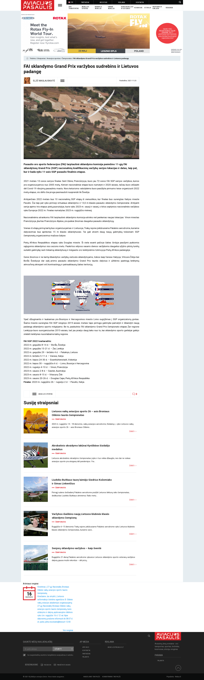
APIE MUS (85, 647)
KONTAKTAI (140, 2)
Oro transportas (74, 7)
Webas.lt (178, 677)
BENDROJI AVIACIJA (98, 7)
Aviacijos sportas (54, 58)
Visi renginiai (68, 630)
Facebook (47, 665)
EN (70, 2)
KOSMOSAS (138, 8)
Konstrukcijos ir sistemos (127, 7)
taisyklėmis (52, 655)
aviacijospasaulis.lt (116, 647)
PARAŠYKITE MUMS (64, 665)
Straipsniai (41, 58)
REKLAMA (121, 2)
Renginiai (169, 8)
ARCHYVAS (103, 2)
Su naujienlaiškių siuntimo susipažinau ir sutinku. (50, 655)
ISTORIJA (147, 8)
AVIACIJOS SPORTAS (85, 7)
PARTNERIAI (85, 2)
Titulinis (33, 58)
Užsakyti (58, 649)
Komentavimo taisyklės (111, 677)
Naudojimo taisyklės (91, 677)
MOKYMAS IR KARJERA (157, 7)
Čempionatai (67, 58)
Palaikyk (85, 657)
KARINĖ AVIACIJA (111, 7)
